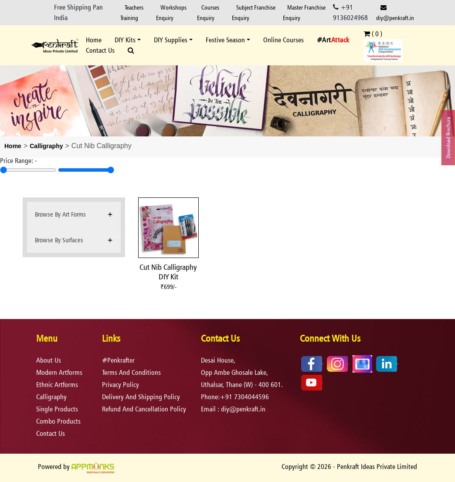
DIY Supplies (170, 40)
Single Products (57, 409)
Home (94, 40)
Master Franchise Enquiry (304, 12)
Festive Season (225, 40)
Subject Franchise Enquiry (253, 12)
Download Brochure (448, 137)
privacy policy (120, 384)
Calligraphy (46, 146)
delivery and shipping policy (141, 397)
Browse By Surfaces (59, 240)
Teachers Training (131, 12)
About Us (48, 360)
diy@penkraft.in (395, 12)
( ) (372, 34)
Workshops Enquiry (171, 12)
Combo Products (58, 421)
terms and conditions (131, 372)
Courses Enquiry (208, 12)
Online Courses (283, 40)
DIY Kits (125, 40)
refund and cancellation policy (144, 409)
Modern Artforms (59, 372)
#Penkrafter (118, 360)
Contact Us (100, 50)
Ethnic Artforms (57, 384)
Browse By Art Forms (60, 214)
